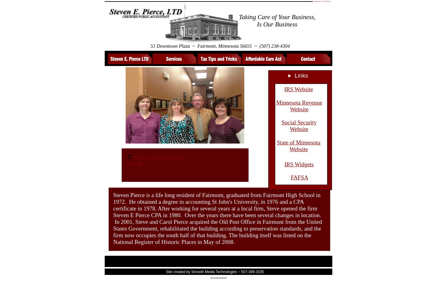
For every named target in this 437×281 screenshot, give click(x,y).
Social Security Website (299, 125)
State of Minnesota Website (298, 145)
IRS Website (298, 89)
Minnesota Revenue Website (299, 106)
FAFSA (299, 177)
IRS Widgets (299, 164)
